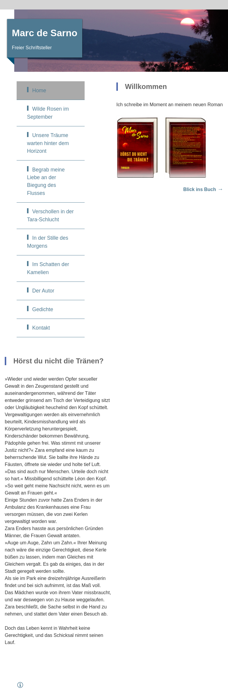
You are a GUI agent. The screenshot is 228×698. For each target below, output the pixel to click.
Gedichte (42, 309)
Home (39, 90)
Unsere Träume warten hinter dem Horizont (48, 143)
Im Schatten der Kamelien (48, 268)
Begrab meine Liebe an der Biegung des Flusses (46, 181)
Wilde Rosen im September (48, 113)
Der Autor (43, 291)
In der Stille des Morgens (47, 242)
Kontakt (41, 328)
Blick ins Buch (199, 189)
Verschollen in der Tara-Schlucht (50, 215)
